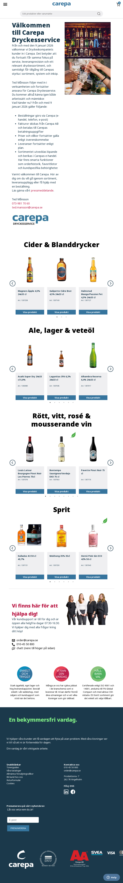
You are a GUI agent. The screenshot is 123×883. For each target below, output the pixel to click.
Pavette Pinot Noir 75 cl (93, 472)
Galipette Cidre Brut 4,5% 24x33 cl (61, 293)
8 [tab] (77, 496)
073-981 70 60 (21, 203)
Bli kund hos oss (15, 777)
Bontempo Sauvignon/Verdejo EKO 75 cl (60, 473)
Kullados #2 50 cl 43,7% (27, 557)
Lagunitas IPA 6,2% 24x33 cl (60, 378)
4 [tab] (63, 402)
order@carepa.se (27, 640)
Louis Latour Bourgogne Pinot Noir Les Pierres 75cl (29, 473)
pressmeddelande (42, 190)
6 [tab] (73, 402)
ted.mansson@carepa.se (27, 207)
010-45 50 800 (25, 644)
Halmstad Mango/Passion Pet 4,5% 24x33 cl (92, 294)
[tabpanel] (30, 283)
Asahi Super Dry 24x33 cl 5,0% (30, 378)
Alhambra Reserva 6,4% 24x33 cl (91, 378)
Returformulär (14, 780)
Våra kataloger (14, 770)
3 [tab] (66, 316)
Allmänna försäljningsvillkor (20, 773)
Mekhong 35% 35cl (60, 555)
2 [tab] (61, 316)
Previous (12, 283)
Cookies (11, 783)
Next (110, 283)
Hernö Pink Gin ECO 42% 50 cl (91, 557)
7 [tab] (73, 496)
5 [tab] (68, 402)
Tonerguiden (13, 767)
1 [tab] (57, 316)
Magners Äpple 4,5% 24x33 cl (29, 293)
